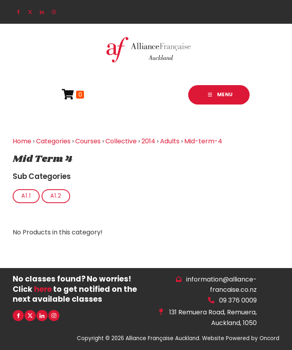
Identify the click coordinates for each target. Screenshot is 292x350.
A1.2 (55, 196)
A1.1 (26, 196)
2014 (148, 141)
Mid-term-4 (203, 141)
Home (22, 141)
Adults (169, 141)
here (43, 289)
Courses (88, 141)
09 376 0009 (238, 300)
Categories (53, 141)
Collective (121, 141)
